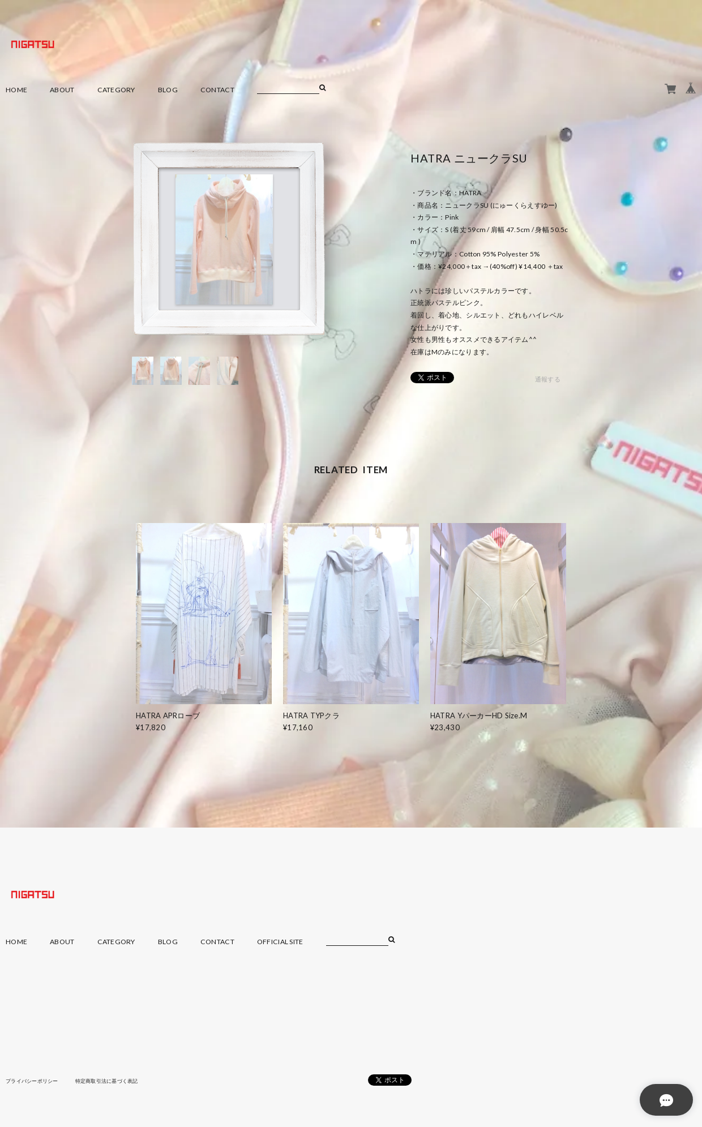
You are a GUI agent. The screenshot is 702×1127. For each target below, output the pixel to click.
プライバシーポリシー (35, 1080)
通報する (547, 379)
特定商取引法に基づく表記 (116, 1080)
